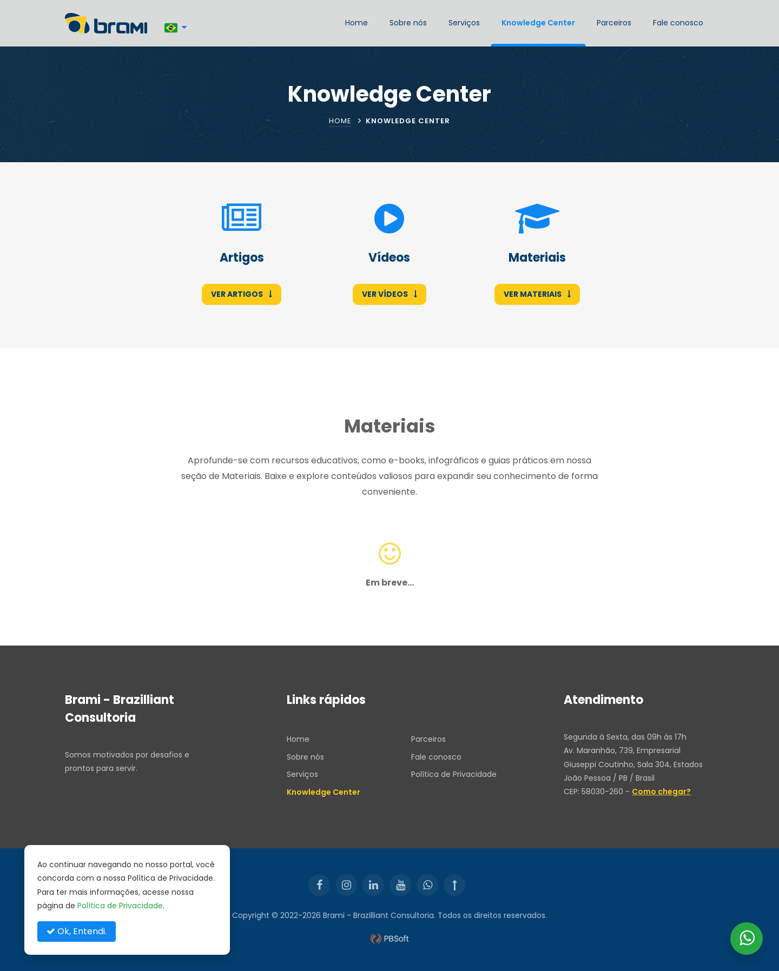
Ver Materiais (537, 294)
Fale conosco (678, 22)
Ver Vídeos (389, 294)
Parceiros (614, 22)
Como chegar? (661, 791)
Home (356, 22)
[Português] (175, 27)
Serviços (464, 22)
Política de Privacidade (454, 774)
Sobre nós (408, 22)
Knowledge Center (538, 22)
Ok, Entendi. (77, 931)
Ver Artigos (241, 294)
